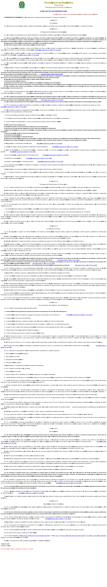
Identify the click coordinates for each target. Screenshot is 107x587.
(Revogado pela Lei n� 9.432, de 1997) (52, 74)
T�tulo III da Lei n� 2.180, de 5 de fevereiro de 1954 (34, 535)
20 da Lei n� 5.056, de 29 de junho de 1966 (72, 535)
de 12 (57, 535)
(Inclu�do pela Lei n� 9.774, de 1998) (28, 55)
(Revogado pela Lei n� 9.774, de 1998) (52, 100)
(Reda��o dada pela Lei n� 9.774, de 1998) (48, 50)
